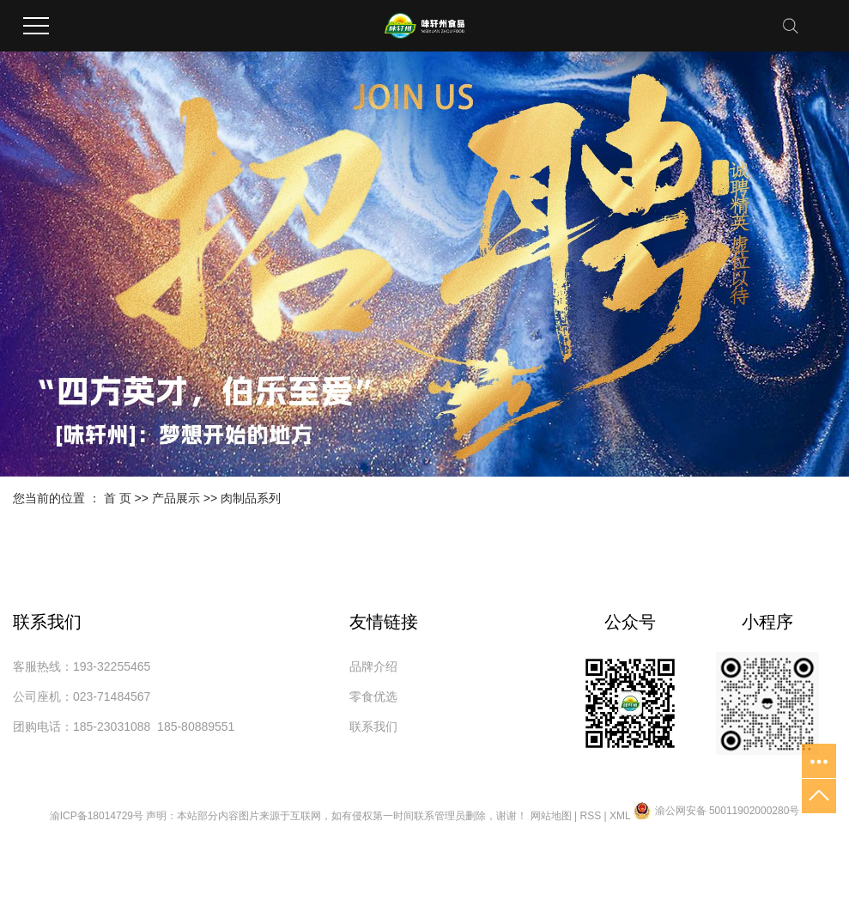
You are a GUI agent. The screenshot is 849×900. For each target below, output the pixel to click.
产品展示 (176, 498)
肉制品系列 (251, 498)
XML (619, 816)
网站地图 (551, 816)
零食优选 (373, 696)
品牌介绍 (373, 666)
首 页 (117, 498)
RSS (591, 816)
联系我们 (373, 726)
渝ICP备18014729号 (96, 816)
